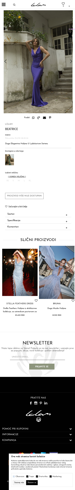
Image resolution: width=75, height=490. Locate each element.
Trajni (31, 476)
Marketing (56, 476)
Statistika (43, 476)
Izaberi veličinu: (11, 172)
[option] (38, 61)
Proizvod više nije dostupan (24, 196)
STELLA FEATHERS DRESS (19, 304)
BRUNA (57, 304)
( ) (17, 177)
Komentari (38, 227)
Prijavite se (42, 367)
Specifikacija (38, 220)
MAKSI (7, 135)
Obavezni (20, 476)
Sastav (38, 214)
